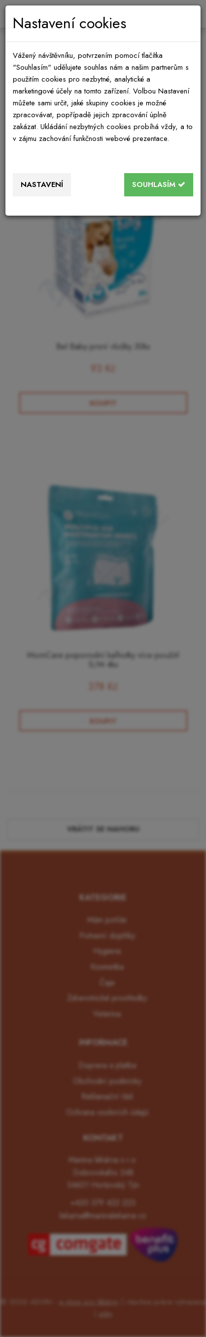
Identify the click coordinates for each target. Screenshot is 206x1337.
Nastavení (42, 184)
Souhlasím (158, 184)
